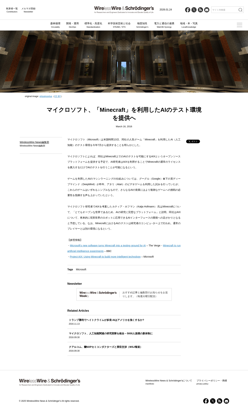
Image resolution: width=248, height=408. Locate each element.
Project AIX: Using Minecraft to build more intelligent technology (105, 256)
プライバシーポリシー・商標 (212, 382)
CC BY (57, 96)
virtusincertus (45, 96)
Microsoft (81, 269)
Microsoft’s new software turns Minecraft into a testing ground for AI (108, 245)
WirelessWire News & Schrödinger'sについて (168, 382)
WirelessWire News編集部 (34, 142)
